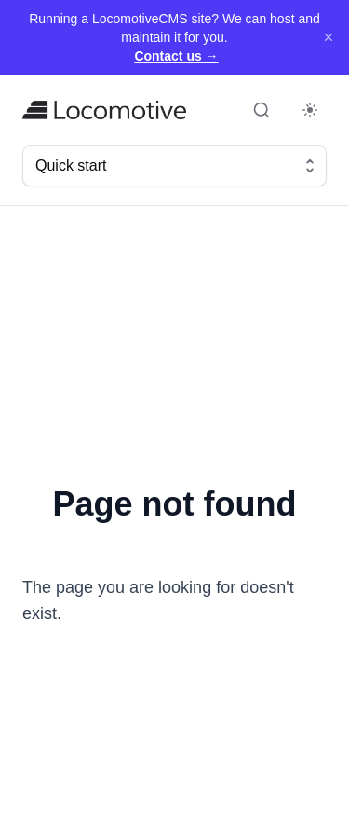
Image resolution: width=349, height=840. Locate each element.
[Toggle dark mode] (310, 110)
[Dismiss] (328, 37)
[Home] (104, 110)
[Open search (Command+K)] (261, 110)
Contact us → (176, 55)
